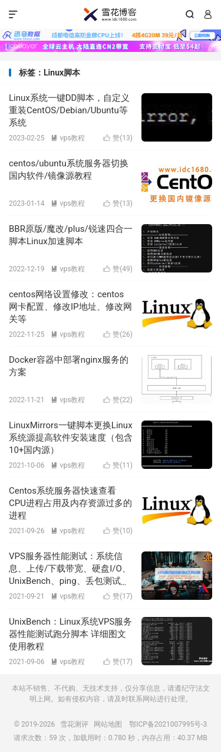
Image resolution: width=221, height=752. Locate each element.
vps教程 (68, 138)
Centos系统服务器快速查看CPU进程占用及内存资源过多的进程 (70, 503)
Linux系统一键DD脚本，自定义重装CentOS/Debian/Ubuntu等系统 (69, 110)
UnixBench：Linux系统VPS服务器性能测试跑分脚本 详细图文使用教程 (70, 634)
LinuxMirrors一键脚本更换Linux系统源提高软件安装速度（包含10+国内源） (71, 437)
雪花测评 (110, 15)
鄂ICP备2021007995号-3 (168, 724)
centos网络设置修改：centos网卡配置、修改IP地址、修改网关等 (70, 306)
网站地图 (108, 724)
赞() (118, 138)
